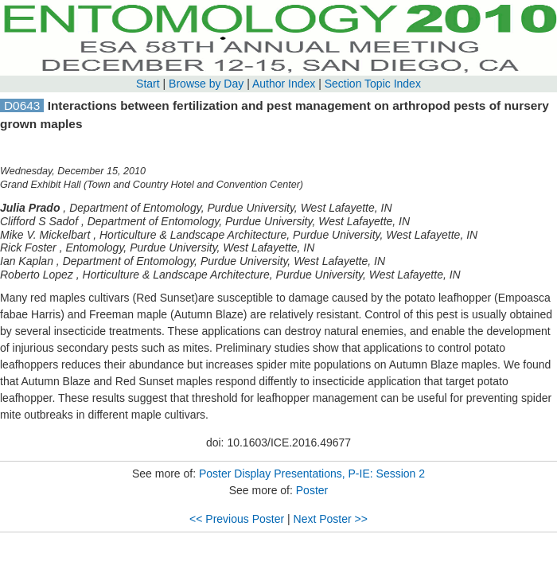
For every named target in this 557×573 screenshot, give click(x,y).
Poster (312, 490)
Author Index (283, 83)
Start (148, 83)
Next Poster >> (331, 519)
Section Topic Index (373, 83)
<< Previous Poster (236, 519)
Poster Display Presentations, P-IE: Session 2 (312, 473)
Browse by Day (206, 83)
